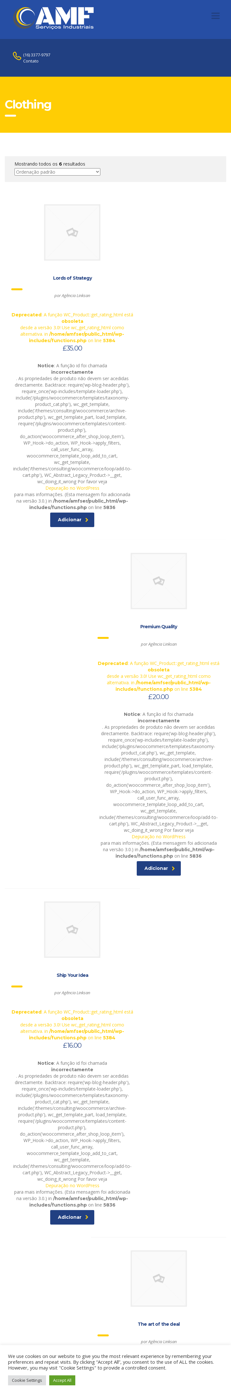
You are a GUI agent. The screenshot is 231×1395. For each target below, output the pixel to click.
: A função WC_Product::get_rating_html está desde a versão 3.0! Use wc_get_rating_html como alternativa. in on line (60, 285)
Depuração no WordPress (60, 514)
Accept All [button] (62, 1380)
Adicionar (61, 552)
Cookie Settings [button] (27, 1380)
